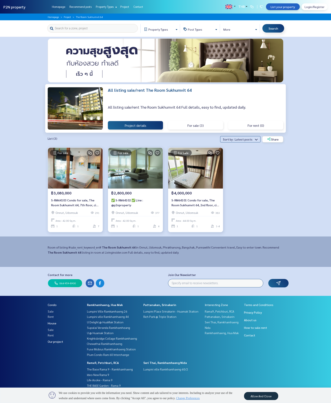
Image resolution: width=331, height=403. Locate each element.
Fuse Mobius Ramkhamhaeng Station (111, 349)
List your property (283, 7)
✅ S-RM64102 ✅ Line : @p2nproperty (127, 202)
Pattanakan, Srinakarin (159, 305)
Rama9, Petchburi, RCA (103, 363)
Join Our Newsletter (182, 275)
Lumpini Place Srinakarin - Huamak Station (170, 311)
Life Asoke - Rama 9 (100, 380)
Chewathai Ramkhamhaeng (104, 344)
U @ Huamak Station (100, 333)
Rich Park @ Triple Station (159, 316)
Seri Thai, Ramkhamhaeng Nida (165, 363)
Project (124, 6)
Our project (55, 341)
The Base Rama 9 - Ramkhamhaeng (110, 369)
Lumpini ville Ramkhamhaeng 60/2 (165, 369)
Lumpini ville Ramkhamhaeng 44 (108, 316)
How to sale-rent (255, 327)
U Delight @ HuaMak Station (105, 322)
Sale (51, 311)
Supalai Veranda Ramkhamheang (108, 327)
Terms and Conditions (258, 305)
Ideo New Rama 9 (98, 375)
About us (250, 320)
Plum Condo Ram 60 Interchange (108, 355)
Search (273, 28)
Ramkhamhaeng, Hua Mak (105, 305)
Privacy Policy (253, 312)
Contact (138, 6)
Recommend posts (80, 6)
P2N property (14, 6)
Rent (51, 316)
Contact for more (60, 275)
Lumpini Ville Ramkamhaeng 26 (107, 311)
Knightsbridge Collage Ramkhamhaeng (112, 338)
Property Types (106, 6)
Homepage (58, 6)
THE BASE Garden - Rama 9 (104, 385)
